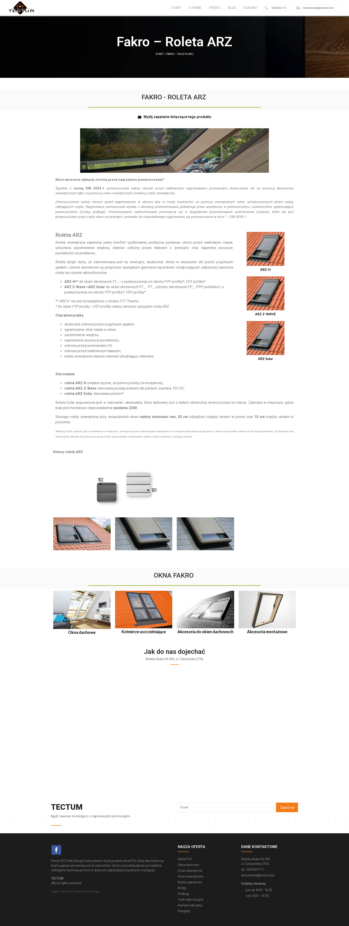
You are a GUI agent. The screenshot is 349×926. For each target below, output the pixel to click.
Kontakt (251, 8)
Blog (232, 8)
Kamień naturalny (190, 905)
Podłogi (183, 894)
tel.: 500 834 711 (252, 869)
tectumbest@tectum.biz (318, 8)
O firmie (195, 8)
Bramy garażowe (190, 882)
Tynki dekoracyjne (190, 899)
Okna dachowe (188, 865)
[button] (174, 117)
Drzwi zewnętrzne (190, 870)
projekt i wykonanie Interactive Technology (75, 891)
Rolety (182, 888)
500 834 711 (279, 8)
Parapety (184, 911)
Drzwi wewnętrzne (190, 876)
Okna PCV (185, 859)
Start (176, 8)
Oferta (214, 8)
